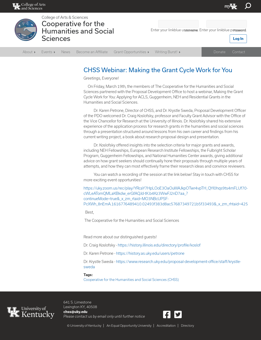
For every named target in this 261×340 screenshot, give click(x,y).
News (65, 52)
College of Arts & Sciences (65, 17)
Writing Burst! (166, 52)
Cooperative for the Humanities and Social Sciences (78, 30)
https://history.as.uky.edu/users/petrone (150, 253)
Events (46, 52)
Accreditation (166, 325)
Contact (238, 52)
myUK (231, 6)
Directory (187, 325)
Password (240, 30)
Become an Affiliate (92, 52)
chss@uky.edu (75, 312)
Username (191, 30)
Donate (219, 52)
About (28, 52)
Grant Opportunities (130, 52)
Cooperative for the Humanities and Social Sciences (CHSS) (131, 280)
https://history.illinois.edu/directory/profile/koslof (159, 245)
